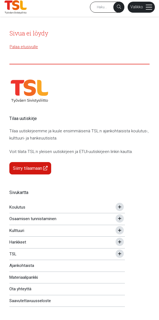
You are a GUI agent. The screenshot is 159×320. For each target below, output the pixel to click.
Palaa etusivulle (24, 46)
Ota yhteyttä (20, 288)
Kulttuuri (16, 230)
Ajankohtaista (21, 265)
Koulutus (17, 207)
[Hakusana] (107, 7)
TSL (13, 253)
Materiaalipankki (23, 277)
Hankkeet (17, 242)
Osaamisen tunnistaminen (32, 218)
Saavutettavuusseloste (30, 300)
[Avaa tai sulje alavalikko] (120, 207)
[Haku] (118, 7)
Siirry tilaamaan (30, 168)
